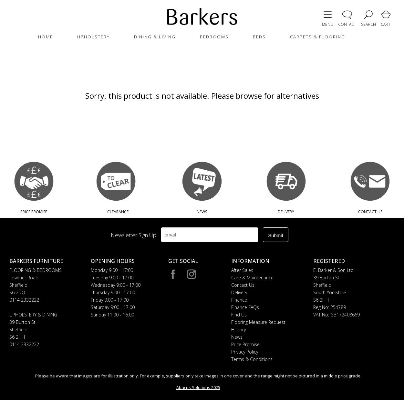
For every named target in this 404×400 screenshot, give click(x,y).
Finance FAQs (245, 307)
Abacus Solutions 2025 (198, 387)
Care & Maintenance (252, 278)
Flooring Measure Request (258, 322)
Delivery (239, 292)
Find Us (239, 315)
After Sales (242, 270)
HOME (45, 37)
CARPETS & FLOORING (317, 37)
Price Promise (245, 344)
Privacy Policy (244, 352)
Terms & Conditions (252, 359)
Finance (239, 300)
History (238, 329)
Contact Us (242, 285)
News (237, 337)
